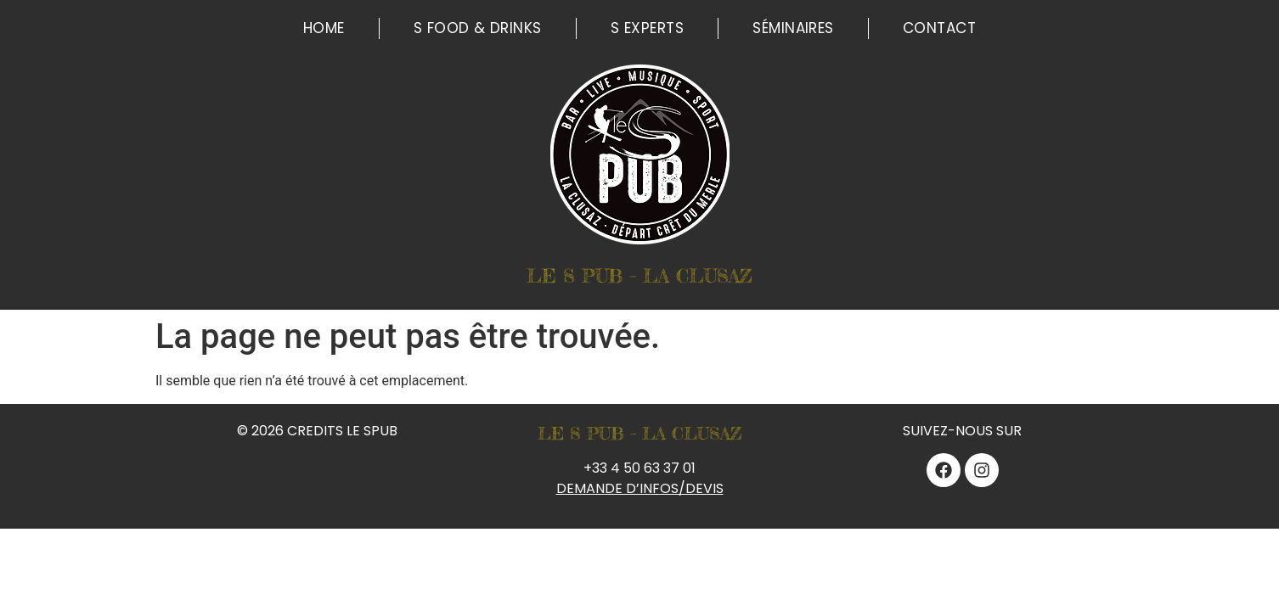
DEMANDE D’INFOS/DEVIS (640, 488)
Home (324, 28)
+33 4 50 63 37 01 (639, 468)
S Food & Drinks (478, 28)
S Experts (647, 28)
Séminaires (793, 28)
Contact (939, 28)
